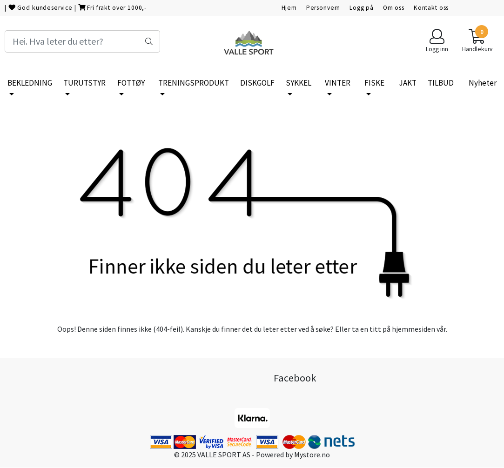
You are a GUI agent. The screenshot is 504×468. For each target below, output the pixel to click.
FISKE (374, 83)
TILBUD (441, 83)
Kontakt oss (431, 8)
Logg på (361, 8)
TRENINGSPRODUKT (193, 83)
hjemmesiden (413, 329)
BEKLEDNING (29, 83)
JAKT (408, 83)
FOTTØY (131, 83)
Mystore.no (312, 454)
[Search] (82, 41)
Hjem (289, 8)
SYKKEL (298, 83)
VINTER (337, 83)
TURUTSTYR (84, 83)
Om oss (393, 8)
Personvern (323, 8)
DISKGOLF (257, 83)
